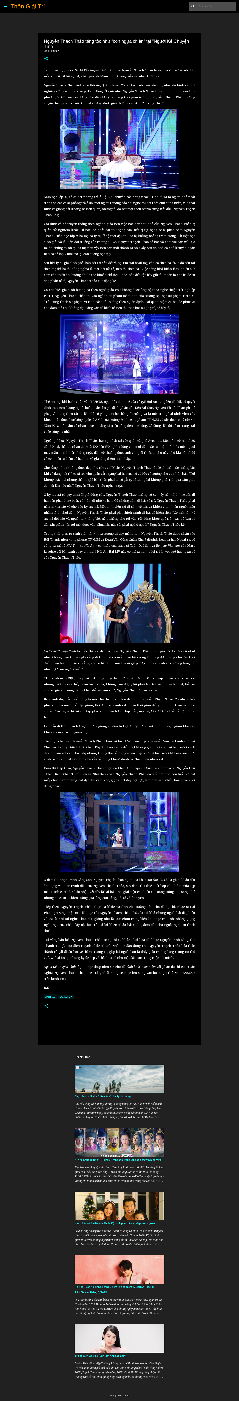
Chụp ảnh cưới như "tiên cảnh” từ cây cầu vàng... (103, 1096)
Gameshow (66, 997)
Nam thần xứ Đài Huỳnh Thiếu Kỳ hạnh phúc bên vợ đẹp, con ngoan (115, 1223)
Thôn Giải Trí (27, 6)
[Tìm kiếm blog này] (216, 6)
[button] (46, 58)
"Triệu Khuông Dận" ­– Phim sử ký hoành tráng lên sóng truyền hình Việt (118, 1159)
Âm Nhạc (50, 997)
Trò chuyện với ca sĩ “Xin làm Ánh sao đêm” (101, 1355)
